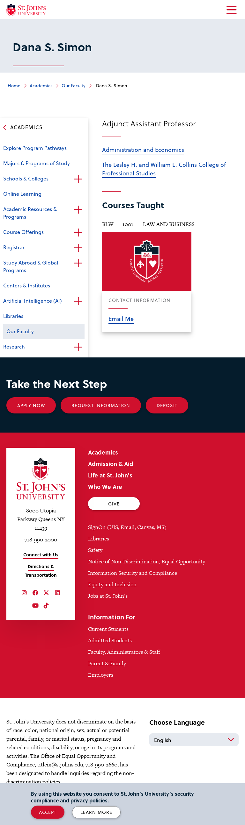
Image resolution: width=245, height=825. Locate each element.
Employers (100, 675)
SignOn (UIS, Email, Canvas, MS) (127, 527)
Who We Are (105, 486)
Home (14, 85)
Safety (95, 550)
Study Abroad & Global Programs (30, 266)
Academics (41, 85)
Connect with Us (40, 554)
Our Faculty (73, 85)
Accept (47, 812)
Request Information (100, 405)
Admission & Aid (110, 463)
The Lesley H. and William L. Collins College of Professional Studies (164, 168)
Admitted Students (110, 640)
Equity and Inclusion (112, 584)
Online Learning (22, 193)
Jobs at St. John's (108, 596)
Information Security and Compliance (132, 573)
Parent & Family (107, 663)
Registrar (14, 247)
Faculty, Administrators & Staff (124, 652)
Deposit (167, 405)
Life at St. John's (110, 475)
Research (14, 346)
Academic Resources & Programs (30, 212)
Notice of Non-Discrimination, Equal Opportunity (146, 561)
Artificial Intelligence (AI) (32, 300)
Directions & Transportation (41, 570)
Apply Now (31, 405)
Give (114, 503)
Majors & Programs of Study (36, 163)
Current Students (108, 629)
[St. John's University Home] (26, 10)
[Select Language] (194, 739)
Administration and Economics (143, 149)
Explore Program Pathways (35, 148)
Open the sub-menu (78, 179)
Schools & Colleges (25, 178)
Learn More (96, 812)
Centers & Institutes (26, 285)
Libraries (13, 316)
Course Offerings (23, 232)
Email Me (121, 318)
